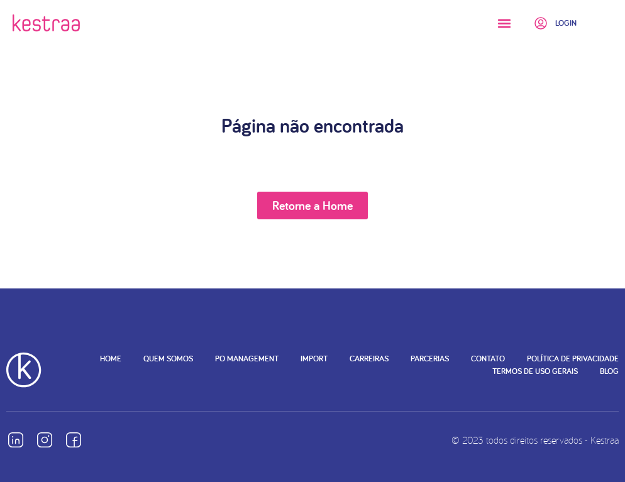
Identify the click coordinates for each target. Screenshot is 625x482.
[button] (504, 23)
